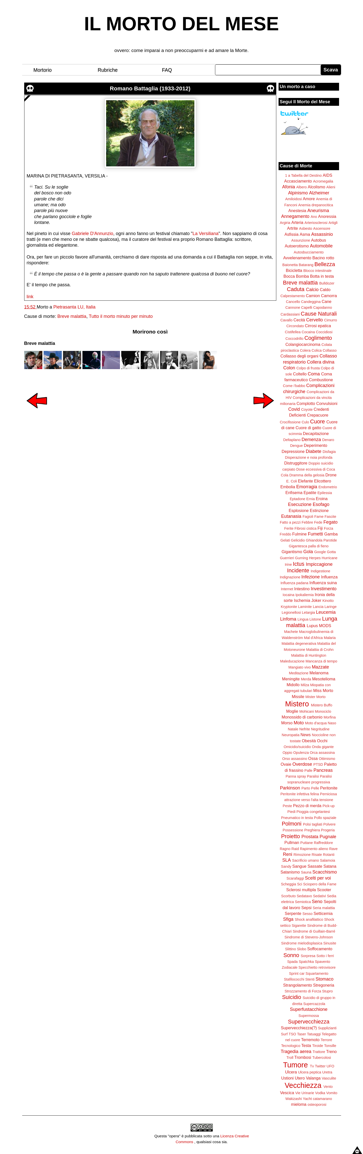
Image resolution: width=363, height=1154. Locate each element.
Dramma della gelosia (306, 475)
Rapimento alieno (314, 849)
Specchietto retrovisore (317, 967)
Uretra (327, 1072)
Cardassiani (290, 314)
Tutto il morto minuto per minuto (121, 316)
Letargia (308, 612)
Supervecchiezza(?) (299, 1027)
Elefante (305, 481)
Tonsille (330, 1046)
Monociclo (323, 711)
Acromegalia (323, 181)
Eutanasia (291, 516)
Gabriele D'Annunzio (92, 233)
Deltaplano (291, 440)
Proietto (290, 836)
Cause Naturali (319, 314)
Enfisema (293, 492)
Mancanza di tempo (321, 661)
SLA (286, 860)
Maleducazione (292, 661)
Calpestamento (292, 296)
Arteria (297, 222)
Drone (331, 475)
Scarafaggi (295, 878)
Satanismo (290, 872)
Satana (329, 866)
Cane (326, 301)
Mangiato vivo (299, 667)
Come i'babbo (294, 386)
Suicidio (291, 997)
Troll (289, 1058)
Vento (328, 1087)
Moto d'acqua (316, 723)
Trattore (319, 1052)
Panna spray (296, 776)
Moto (299, 722)
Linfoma (288, 619)
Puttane (306, 843)
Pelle (315, 788)
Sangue (299, 866)
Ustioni (287, 1078)
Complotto (305, 403)
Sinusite (329, 943)
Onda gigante (323, 747)
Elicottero (322, 481)
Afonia (288, 186)
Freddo (285, 534)
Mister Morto (316, 697)
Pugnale (328, 836)
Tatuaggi (314, 1034)
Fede (318, 522)
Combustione (321, 379)
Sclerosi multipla (301, 889)
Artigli (333, 223)
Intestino (302, 588)
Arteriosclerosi (316, 223)
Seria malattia (324, 908)
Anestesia (297, 210)
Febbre (307, 522)
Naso (332, 723)
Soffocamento (319, 948)
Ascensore (321, 228)
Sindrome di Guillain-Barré (314, 931)
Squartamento (317, 973)
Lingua (302, 619)
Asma (305, 234)
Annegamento (295, 216)
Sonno (291, 955)
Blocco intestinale (317, 271)
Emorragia (306, 486)
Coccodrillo (294, 339)
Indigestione (320, 571)
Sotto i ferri (325, 956)
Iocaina (288, 595)
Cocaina (308, 332)
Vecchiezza (303, 1085)
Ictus (299, 564)
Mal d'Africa (313, 638)
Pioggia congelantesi (313, 812)
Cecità (299, 320)
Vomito (331, 1093)
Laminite (305, 607)
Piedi (291, 812)
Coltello (300, 374)
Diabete (313, 451)
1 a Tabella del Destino (303, 175)
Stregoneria (323, 985)
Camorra (329, 295)
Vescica (287, 1092)
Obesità (309, 740)
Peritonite (328, 788)
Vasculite (329, 1078)
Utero (300, 1078)
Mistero (297, 704)
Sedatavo (304, 896)
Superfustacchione (308, 1009)
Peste (287, 806)
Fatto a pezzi (290, 522)
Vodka (320, 1093)
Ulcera (291, 1072)
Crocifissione (290, 422)
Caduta (296, 289)
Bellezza (324, 264)
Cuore (317, 421)
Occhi (322, 740)
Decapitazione (316, 433)
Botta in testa (322, 276)
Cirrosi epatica (318, 325)
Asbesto (305, 228)
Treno (331, 1051)
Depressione (293, 451)
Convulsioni (327, 403)
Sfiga (288, 919)
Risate (317, 855)
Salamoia (327, 860)
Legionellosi (291, 612)
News (305, 734)
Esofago (321, 504)
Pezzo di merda (307, 805)
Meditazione (299, 673)
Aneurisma (318, 210)
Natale (293, 729)
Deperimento (315, 445)
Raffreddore (323, 843)
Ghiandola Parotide (321, 540)
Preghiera (312, 830)
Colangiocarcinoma (302, 344)
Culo (305, 422)
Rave (333, 849)
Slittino (290, 949)
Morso (286, 723)
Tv (312, 1066)
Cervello (314, 319)
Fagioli (307, 517)
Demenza (311, 439)
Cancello (293, 302)
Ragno (285, 849)
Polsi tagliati (312, 824)
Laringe (330, 607)
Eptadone (297, 499)
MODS (325, 625)
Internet (287, 589)
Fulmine (299, 534)
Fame (319, 517)
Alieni (330, 187)
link (30, 296)
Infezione (310, 576)
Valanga (313, 1078)
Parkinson (290, 787)
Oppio (287, 753)
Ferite (289, 528)
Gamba (331, 534)
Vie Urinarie (304, 1093)
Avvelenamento (297, 257)
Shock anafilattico (309, 919)
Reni (287, 854)
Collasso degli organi (299, 356)
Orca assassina (322, 753)
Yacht (307, 1099)
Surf (284, 1034)
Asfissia (291, 234)
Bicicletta (294, 270)
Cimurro (330, 320)
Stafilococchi (294, 979)
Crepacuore (317, 415)
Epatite (310, 492)
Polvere (329, 824)
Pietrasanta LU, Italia (74, 307)
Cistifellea (292, 332)
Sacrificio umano (305, 860)
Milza (305, 685)
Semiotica (303, 902)
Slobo (301, 949)
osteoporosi (317, 1104)
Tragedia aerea (296, 1051)
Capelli (306, 307)
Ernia (310, 499)
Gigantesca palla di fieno (309, 546)
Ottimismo (327, 759)
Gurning (301, 558)
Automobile (321, 245)
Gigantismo (292, 551)
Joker (316, 600)
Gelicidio (298, 540)
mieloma (298, 1104)
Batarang (306, 265)
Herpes (315, 558)
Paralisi (313, 776)
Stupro (327, 991)
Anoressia (327, 216)
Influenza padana (294, 583)
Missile (298, 696)
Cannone (292, 307)
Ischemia (302, 600)
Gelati (285, 540)
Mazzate (320, 667)
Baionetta (290, 265)
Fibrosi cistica (305, 528)
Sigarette (299, 926)
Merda (306, 679)
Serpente (293, 913)
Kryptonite (289, 607)
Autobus (318, 240)
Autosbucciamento (308, 252)
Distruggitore (296, 463)
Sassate (315, 866)
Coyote (307, 409)
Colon (289, 367)
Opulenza (301, 753)
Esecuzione (299, 504)
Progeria (328, 830)
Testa (306, 1045)
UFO (330, 1066)
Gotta (331, 552)
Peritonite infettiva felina (300, 794)
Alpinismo (298, 192)
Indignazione (290, 577)
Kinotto (328, 601)
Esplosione (299, 510)
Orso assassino (294, 759)
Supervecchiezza (308, 1021)
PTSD (318, 764)
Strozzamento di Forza (303, 991)
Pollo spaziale (325, 818)
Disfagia (329, 452)
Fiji (320, 528)
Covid (294, 409)
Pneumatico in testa (297, 818)
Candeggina (311, 302)
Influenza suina (323, 582)
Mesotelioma (323, 679)
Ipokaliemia (304, 595)
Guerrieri (287, 558)
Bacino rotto (323, 257)
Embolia (287, 486)
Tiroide (317, 1046)
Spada (292, 962)
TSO (292, 1034)
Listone (315, 619)
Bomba (302, 276)
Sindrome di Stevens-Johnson (309, 937)
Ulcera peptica (309, 1072)
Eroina (322, 498)
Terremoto (310, 1039)
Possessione (293, 830)
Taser (301, 1034)
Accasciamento (298, 181)
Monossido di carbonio (302, 717)
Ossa (313, 758)
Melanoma (319, 673)
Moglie (292, 711)
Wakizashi (293, 1099)
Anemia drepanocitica (315, 205)
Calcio (312, 289)
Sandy (286, 866)
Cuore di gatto (308, 427)
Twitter (320, 1066)
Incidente (298, 570)
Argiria (285, 223)
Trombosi (302, 1057)
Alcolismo (316, 187)
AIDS (327, 175)
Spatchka (306, 962)
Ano (314, 217)
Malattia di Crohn (320, 650)
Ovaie (286, 764)
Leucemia (326, 612)
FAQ (167, 70)
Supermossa (308, 1016)
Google (320, 552)
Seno (317, 901)
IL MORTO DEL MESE (181, 23)
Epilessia (324, 493)
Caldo (325, 289)
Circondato (295, 326)
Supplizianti (327, 1028)
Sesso (307, 914)
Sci (299, 884)
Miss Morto (323, 690)
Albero (301, 187)
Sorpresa (308, 956)
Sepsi (306, 907)
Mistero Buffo (321, 705)
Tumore (295, 1065)
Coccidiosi (324, 332)
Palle (309, 770)
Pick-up (328, 806)
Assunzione (300, 240)
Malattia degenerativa (299, 644)
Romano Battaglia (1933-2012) (150, 88)
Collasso (330, 350)
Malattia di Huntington (308, 655)
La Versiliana (206, 233)
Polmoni (291, 823)
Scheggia (288, 884)
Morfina (330, 717)
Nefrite (304, 729)
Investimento (324, 588)
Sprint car (297, 973)
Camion (313, 295)
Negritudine (320, 729)
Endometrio (327, 487)
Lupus (312, 625)
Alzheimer (319, 192)
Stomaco (325, 979)
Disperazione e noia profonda (308, 457)
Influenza (329, 577)
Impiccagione (319, 564)
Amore (309, 198)
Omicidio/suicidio (297, 747)
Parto (305, 788)
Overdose (302, 764)
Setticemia (323, 913)
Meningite (291, 679)
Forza (328, 528)
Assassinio (322, 234)
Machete (291, 632)
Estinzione (319, 510)
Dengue (296, 446)
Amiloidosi (293, 199)
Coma (314, 373)
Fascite (330, 517)
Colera (305, 350)
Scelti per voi (318, 878)
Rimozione (302, 855)
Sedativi (319, 896)
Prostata (309, 836)
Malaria (330, 638)
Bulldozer (327, 283)
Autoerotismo (297, 246)
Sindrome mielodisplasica (301, 943)
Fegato (330, 522)
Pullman (291, 842)
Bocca (289, 276)
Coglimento (318, 338)
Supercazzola (314, 1004)
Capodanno (322, 307)
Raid (295, 849)
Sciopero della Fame (320, 884)
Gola (308, 551)
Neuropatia (290, 735)
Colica (317, 350)
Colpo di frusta (308, 368)
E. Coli (291, 481)
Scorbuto (288, 896)
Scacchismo (324, 872)
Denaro (328, 440)
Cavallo (286, 320)
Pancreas (323, 770)
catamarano (322, 1099)
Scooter (324, 889)
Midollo (293, 684)
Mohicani (306, 711)
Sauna (306, 872)
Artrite (292, 228)
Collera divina (321, 362)
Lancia (318, 607)
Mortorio (43, 70)
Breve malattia (71, 316)
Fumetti (315, 533)
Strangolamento (297, 985)
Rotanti (329, 855)
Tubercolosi (321, 1058)
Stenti (310, 979)
